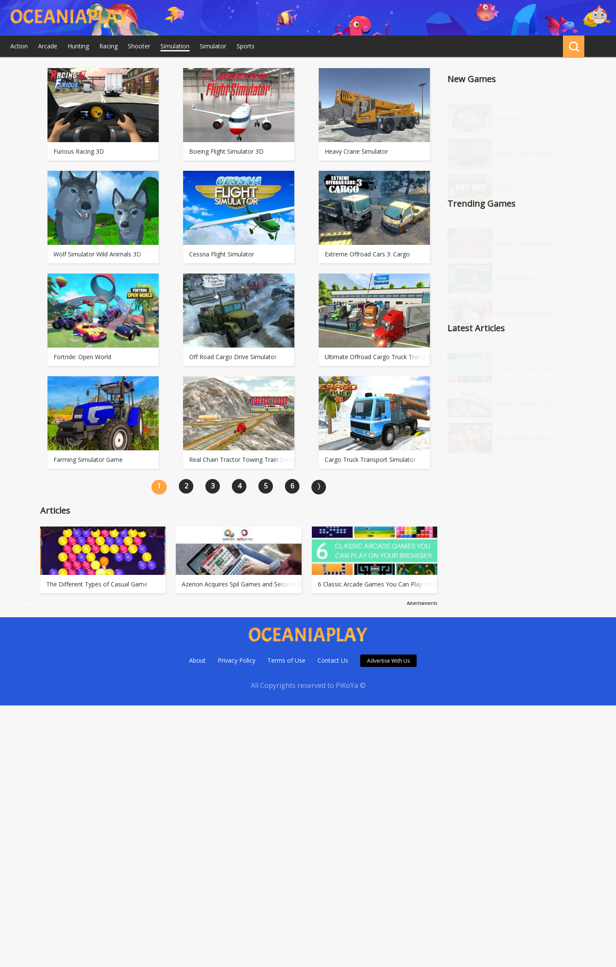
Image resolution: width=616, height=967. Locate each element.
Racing (108, 46)
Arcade (47, 46)
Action (19, 46)
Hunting (78, 46)
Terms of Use (286, 660)
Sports (246, 46)
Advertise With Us (388, 660)
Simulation (175, 46)
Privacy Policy (236, 660)
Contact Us (332, 660)
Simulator (213, 46)
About (197, 660)
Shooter (139, 46)
